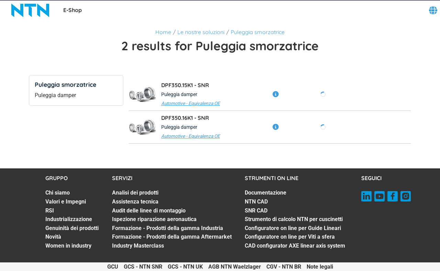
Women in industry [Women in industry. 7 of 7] (68, 245)
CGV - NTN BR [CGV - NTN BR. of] (283, 266)
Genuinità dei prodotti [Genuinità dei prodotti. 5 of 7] (72, 228)
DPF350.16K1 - (185, 117)
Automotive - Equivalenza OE (190, 103)
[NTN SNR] (30, 10)
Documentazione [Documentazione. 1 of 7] (265, 192)
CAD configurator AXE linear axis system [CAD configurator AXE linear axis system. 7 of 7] (295, 245)
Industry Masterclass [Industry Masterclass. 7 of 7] (138, 245)
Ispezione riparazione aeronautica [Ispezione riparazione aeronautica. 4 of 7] (154, 219)
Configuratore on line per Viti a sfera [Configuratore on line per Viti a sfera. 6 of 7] (290, 236)
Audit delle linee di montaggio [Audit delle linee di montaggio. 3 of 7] (149, 210)
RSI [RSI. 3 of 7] (49, 210)
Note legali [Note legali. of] (320, 266)
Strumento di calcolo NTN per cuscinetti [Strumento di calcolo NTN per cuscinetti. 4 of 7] (294, 219)
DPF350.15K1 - (185, 85)
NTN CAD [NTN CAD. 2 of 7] (256, 201)
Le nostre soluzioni (200, 32)
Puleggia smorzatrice (258, 32)
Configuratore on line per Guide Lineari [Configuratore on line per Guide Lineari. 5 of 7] (293, 228)
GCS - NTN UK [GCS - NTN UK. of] (185, 266)
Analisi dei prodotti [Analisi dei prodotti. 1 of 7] (135, 192)
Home (163, 32)
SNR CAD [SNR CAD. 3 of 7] (256, 210)
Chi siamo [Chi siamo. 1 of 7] (57, 192)
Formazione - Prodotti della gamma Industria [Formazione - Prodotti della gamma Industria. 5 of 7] (167, 228)
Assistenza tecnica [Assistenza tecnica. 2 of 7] (135, 201)
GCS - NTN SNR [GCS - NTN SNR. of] (143, 266)
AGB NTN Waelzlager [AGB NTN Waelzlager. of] (234, 266)
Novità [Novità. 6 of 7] (53, 236)
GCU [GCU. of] (112, 266)
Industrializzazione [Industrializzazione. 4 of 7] (68, 219)
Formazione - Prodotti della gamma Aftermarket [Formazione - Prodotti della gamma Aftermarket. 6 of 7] (172, 236)
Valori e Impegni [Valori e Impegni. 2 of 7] (65, 201)
